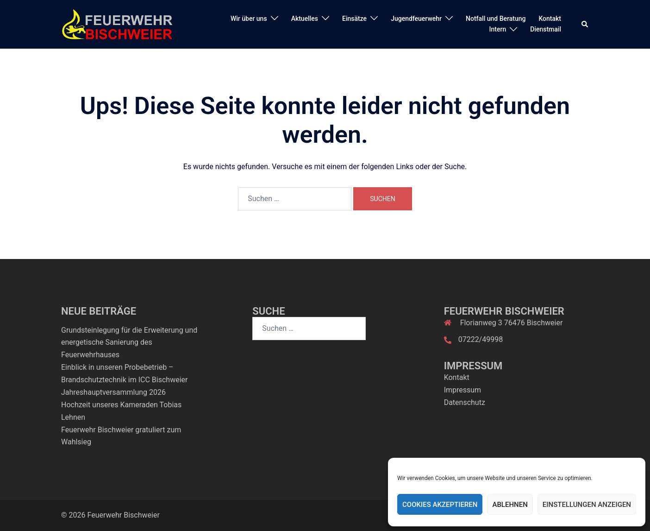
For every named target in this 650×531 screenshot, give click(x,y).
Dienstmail (545, 29)
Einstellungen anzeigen (587, 504)
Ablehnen (509, 504)
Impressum (462, 390)
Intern (497, 29)
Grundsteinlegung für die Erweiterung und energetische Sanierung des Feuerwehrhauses (129, 343)
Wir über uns (249, 18)
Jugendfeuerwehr (416, 18)
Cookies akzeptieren (439, 504)
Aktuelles (304, 18)
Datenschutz (464, 402)
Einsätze (354, 18)
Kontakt (549, 18)
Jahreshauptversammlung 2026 (113, 392)
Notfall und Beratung (495, 18)
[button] (585, 24)
